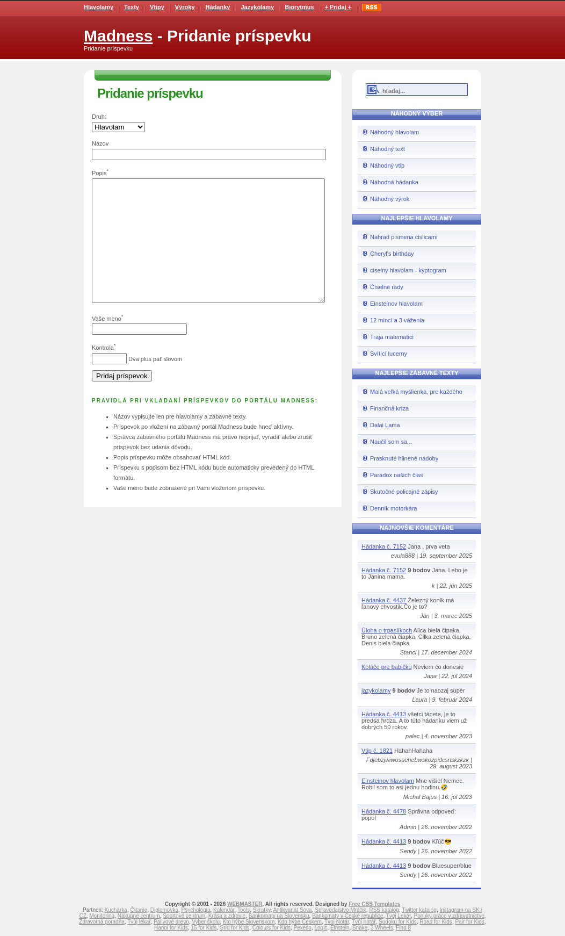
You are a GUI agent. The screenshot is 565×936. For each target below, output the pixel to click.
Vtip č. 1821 (377, 750)
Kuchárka (116, 910)
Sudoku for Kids (398, 922)
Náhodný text (387, 149)
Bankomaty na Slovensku (279, 916)
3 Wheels (382, 928)
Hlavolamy (98, 7)
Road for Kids (435, 922)
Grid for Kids (235, 928)
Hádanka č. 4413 (383, 714)
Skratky (262, 910)
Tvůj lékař (138, 922)
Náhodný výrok (389, 199)
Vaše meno (106, 342)
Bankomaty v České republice (347, 916)
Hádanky (218, 7)
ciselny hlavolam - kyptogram (408, 270)
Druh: (99, 116)
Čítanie (138, 910)
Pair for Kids (469, 922)
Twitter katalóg (419, 910)
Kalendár (223, 910)
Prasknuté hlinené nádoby (404, 458)
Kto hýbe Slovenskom (249, 922)
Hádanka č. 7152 (383, 546)
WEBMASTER (245, 904)
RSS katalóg (384, 910)
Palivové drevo (171, 922)
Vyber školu (206, 922)
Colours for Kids (271, 928)
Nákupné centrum (139, 916)
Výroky (185, 7)
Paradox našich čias (396, 475)
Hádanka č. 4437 (383, 600)
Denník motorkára (393, 508)
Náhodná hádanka (394, 182)
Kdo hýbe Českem (300, 922)
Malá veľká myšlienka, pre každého (416, 391)
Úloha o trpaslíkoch (386, 630)
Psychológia (196, 910)
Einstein (340, 928)
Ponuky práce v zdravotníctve (449, 916)
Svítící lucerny (388, 353)
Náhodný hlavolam (394, 132)
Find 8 (403, 928)
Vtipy (157, 7)
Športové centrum (184, 916)
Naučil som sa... (391, 441)
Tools (243, 910)
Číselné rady (386, 287)
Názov (100, 143)
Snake (359, 928)
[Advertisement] (522, 166)
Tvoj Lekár (398, 916)
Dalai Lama (385, 425)
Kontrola (103, 372)
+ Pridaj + (338, 7)
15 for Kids (203, 928)
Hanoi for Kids (171, 928)
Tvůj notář (363, 922)
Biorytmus (299, 7)
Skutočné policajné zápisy (404, 491)
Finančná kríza (389, 408)
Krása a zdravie (226, 916)
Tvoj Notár (336, 922)
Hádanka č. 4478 (383, 811)
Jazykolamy (257, 7)
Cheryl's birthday (392, 253)
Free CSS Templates (374, 904)
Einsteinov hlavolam (396, 303)
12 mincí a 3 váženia (397, 320)
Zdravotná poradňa (102, 922)
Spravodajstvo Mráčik (340, 910)
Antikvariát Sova (292, 910)
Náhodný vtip (387, 165)
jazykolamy (375, 690)
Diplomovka (164, 910)
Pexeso (303, 928)
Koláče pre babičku (386, 667)
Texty (131, 7)
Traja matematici (392, 337)
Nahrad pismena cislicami (403, 237)
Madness (118, 36)
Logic (320, 928)
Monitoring (101, 916)
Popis (99, 173)
